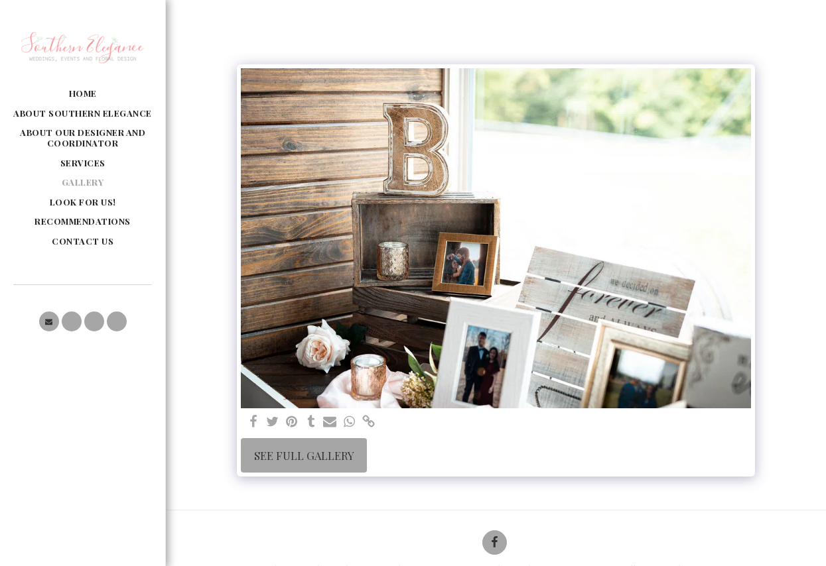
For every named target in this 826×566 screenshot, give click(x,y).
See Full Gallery (304, 455)
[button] (49, 321)
